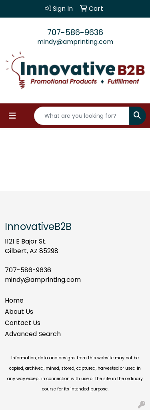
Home (14, 300)
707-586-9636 (75, 32)
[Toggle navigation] (12, 115)
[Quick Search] (81, 116)
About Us (19, 311)
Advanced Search (33, 334)
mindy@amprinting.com (75, 41)
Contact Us (22, 322)
